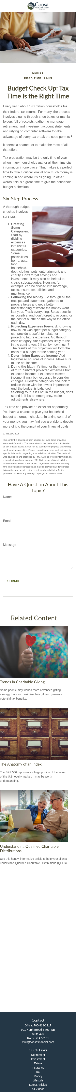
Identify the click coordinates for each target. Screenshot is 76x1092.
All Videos (38, 1089)
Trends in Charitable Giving (22, 682)
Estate (38, 1063)
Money (38, 1076)
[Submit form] (13, 581)
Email (7, 521)
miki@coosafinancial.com (38, 1042)
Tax (38, 1072)
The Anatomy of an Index (21, 764)
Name (7, 497)
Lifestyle (38, 1080)
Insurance (38, 1067)
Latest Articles (38, 1084)
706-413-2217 (42, 1025)
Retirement (38, 1054)
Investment (38, 1059)
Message (9, 545)
